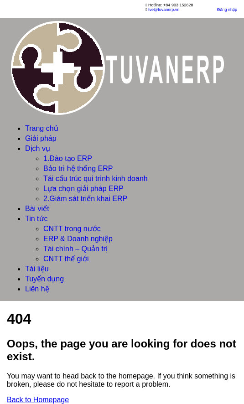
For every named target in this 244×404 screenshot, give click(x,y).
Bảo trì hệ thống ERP (78, 168)
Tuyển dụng (44, 279)
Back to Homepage (38, 400)
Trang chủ (41, 128)
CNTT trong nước (72, 229)
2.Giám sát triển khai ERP (85, 198)
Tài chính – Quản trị (75, 249)
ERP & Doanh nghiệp (78, 239)
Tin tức (36, 219)
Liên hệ (37, 289)
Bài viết (37, 208)
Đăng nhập (227, 9)
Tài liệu (37, 269)
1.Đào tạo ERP (67, 158)
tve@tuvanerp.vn (163, 9)
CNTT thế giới (66, 259)
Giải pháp (41, 138)
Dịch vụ (37, 148)
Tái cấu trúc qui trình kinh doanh (95, 178)
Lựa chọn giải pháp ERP (83, 188)
